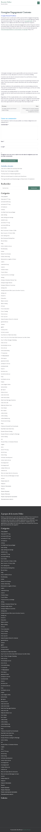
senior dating (4, 436)
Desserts (3, 295)
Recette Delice (6, 2)
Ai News (3, 209)
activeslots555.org (5, 201)
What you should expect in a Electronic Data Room (13, 176)
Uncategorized (4, 462)
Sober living (4, 455)
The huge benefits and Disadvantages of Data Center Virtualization (18, 179)
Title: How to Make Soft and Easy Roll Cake (11, 168)
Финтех (3, 489)
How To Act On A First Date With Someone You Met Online (15, 337)
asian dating (4, 215)
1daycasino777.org (5, 199)
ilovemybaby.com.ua (6, 345)
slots (2, 447)
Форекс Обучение (5, 494)
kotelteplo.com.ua (5, 379)
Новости (3, 483)
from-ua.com (4, 316)
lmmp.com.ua (4, 392)
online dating (4, 415)
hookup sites (4, 329)
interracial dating (5, 350)
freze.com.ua (4, 314)
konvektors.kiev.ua (5, 374)
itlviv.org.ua (3, 358)
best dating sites (5, 235)
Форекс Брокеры (5, 491)
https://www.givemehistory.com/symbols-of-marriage (14, 29)
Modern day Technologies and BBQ (9, 171)
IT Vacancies (4, 353)
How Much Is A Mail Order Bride (8, 335)
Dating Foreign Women (6, 282)
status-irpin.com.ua (6, 460)
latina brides (4, 387)
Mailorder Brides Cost (6, 405)
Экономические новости (7, 499)
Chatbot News (4, 269)
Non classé (3, 410)
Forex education (5, 308)
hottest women (5, 332)
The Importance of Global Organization (10, 173)
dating (2, 277)
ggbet (2, 327)
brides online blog (5, 256)
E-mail (3, 147)
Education (3, 298)
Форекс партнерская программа (9, 496)
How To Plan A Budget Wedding (9, 340)
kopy (2, 376)
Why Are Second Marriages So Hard (10, 475)
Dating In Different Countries (8, 285)
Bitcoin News (4, 241)
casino (2, 262)
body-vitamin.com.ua (6, 246)
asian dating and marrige (7, 217)
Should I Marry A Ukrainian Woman (9, 442)
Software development (6, 457)
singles (2, 444)
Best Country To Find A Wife (8, 233)
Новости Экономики (6, 486)
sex (2, 439)
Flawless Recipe (27, 829)
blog (2, 243)
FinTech (3, 306)
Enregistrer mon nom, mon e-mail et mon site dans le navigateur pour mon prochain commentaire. (19, 155)
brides (2, 251)
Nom (2, 141)
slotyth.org (4, 452)
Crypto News (4, 272)
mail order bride (5, 395)
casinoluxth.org (5, 264)
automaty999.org (5, 225)
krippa (2, 382)
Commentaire (5, 124)
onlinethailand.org (5, 418)
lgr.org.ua (3, 389)
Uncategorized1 (5, 465)
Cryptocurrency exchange (7, 275)
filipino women (4, 301)
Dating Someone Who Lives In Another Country (12, 290)
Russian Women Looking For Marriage (10, 434)
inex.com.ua (4, 348)
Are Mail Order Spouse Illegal (8, 212)
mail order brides (5, 397)
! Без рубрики (4, 196)
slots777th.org (4, 449)
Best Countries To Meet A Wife (8, 230)
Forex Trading (4, 311)
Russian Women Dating (6, 431)
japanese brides (5, 361)
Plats (2, 423)
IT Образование (5, 355)
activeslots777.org (5, 204)
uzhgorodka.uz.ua (5, 468)
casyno (3, 267)
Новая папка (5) (5, 481)
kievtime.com (4, 371)
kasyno (3, 368)
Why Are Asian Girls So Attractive (9, 473)
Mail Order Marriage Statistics (8, 400)
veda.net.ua (4, 470)
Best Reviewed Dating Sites (7, 238)
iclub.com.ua (4, 342)
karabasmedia (4, 366)
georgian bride (28, 21)
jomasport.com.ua (5, 363)
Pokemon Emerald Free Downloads (9, 426)
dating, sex (3, 293)
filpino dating (4, 303)
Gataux (3, 324)
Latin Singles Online (5, 384)
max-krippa (4, 408)
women (3, 478)
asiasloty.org (4, 220)
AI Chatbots (4, 207)
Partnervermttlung (5, 421)
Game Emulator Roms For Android (9, 319)
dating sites (4, 288)
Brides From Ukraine (6, 254)
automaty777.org (5, 222)
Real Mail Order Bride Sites (7, 429)
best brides (4, 228)
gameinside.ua (4, 321)
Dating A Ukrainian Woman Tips (8, 280)
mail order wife (4, 402)
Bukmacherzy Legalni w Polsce (8, 259)
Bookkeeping (4, 248)
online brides (4, 413)
